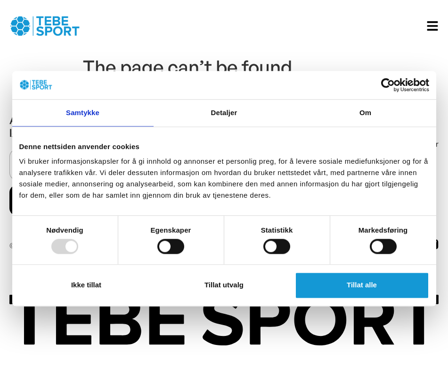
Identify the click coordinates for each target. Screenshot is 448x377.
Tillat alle (362, 285)
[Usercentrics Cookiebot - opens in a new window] (388, 85)
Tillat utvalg (224, 285)
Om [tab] (365, 113)
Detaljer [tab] (224, 113)
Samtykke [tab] (82, 113)
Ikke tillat (86, 285)
